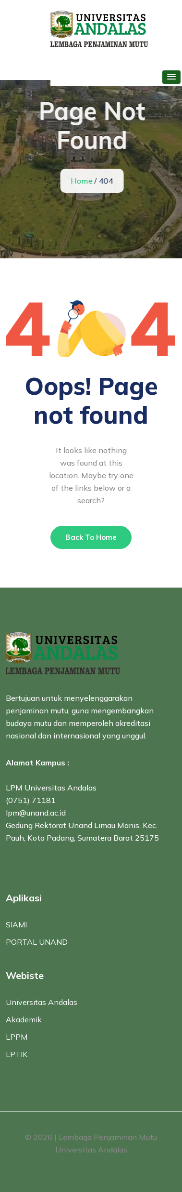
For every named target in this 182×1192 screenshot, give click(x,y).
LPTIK (16, 1054)
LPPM (16, 1037)
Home (82, 181)
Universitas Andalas (41, 1002)
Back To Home (91, 537)
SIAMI (16, 924)
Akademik (24, 1019)
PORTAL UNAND (37, 942)
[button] (171, 77)
